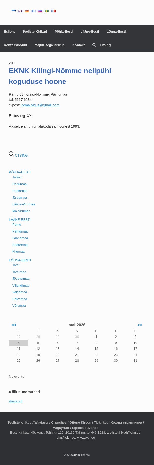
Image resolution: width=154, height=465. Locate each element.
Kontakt (78, 45)
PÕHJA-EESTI (20, 172)
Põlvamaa (19, 299)
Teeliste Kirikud (35, 31)
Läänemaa (20, 238)
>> (140, 325)
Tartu (16, 265)
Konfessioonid (15, 45)
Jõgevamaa (20, 278)
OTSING (18, 155)
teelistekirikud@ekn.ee (123, 432)
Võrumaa (19, 305)
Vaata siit (16, 401)
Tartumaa (19, 272)
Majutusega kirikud (50, 45)
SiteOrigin (73, 454)
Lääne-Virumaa (23, 204)
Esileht (9, 31)
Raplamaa (19, 191)
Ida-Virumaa (21, 211)
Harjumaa (19, 184)
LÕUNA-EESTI (20, 260)
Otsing (101, 45)
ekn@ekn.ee (66, 438)
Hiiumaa (18, 251)
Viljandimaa (20, 285)
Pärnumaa (20, 231)
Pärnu (16, 224)
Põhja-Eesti (63, 31)
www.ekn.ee (86, 438)
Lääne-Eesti (89, 31)
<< (14, 325)
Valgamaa (19, 292)
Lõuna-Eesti (116, 31)
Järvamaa (19, 197)
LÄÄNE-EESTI (20, 220)
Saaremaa (20, 245)
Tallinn (17, 177)
